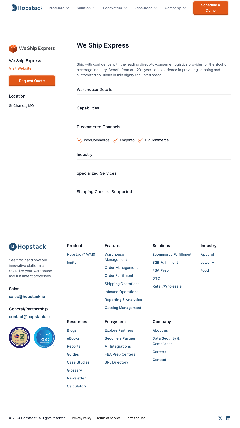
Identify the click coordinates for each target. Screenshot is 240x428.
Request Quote (32, 81)
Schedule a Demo (210, 8)
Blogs (71, 330)
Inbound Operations (121, 291)
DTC (156, 278)
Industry (85, 154)
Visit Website (20, 68)
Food (205, 270)
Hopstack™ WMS (81, 254)
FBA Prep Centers (120, 354)
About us (160, 330)
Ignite (72, 262)
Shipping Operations (122, 284)
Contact (159, 359)
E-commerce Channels (98, 126)
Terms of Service (109, 418)
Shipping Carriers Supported (104, 191)
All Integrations (118, 346)
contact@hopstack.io (29, 316)
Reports (73, 346)
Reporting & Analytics (123, 299)
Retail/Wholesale (167, 286)
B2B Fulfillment (165, 262)
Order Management (121, 267)
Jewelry (207, 262)
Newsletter (76, 378)
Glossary (74, 370)
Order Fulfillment (119, 275)
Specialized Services (96, 173)
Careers (159, 351)
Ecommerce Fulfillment (172, 254)
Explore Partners (119, 330)
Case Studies (78, 362)
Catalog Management (123, 307)
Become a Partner (120, 338)
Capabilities (88, 108)
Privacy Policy (81, 418)
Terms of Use (135, 418)
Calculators (77, 386)
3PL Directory (116, 362)
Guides (73, 354)
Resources (77, 321)
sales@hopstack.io (27, 296)
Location (17, 96)
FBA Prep (161, 270)
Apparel (207, 254)
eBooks (73, 338)
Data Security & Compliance (166, 341)
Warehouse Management (116, 257)
